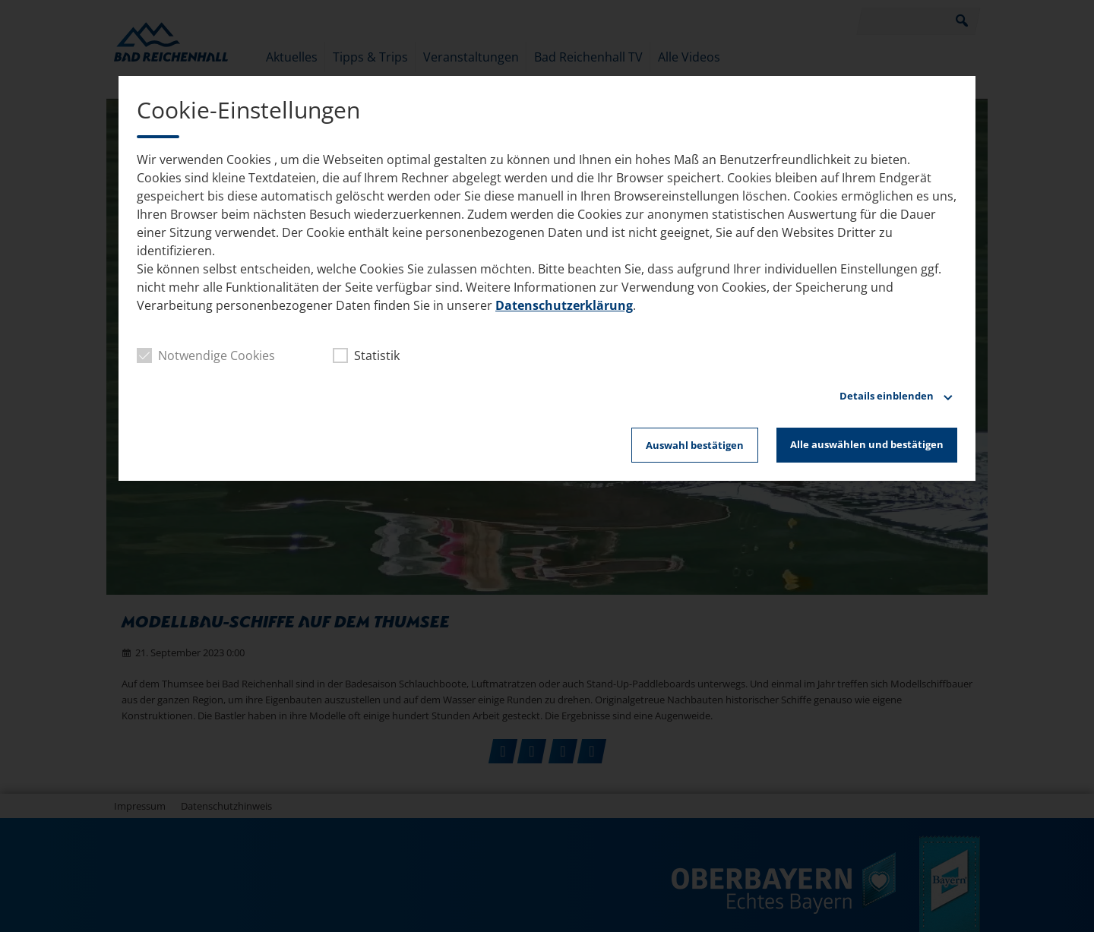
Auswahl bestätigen (695, 445)
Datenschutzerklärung (564, 305)
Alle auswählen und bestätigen (867, 444)
